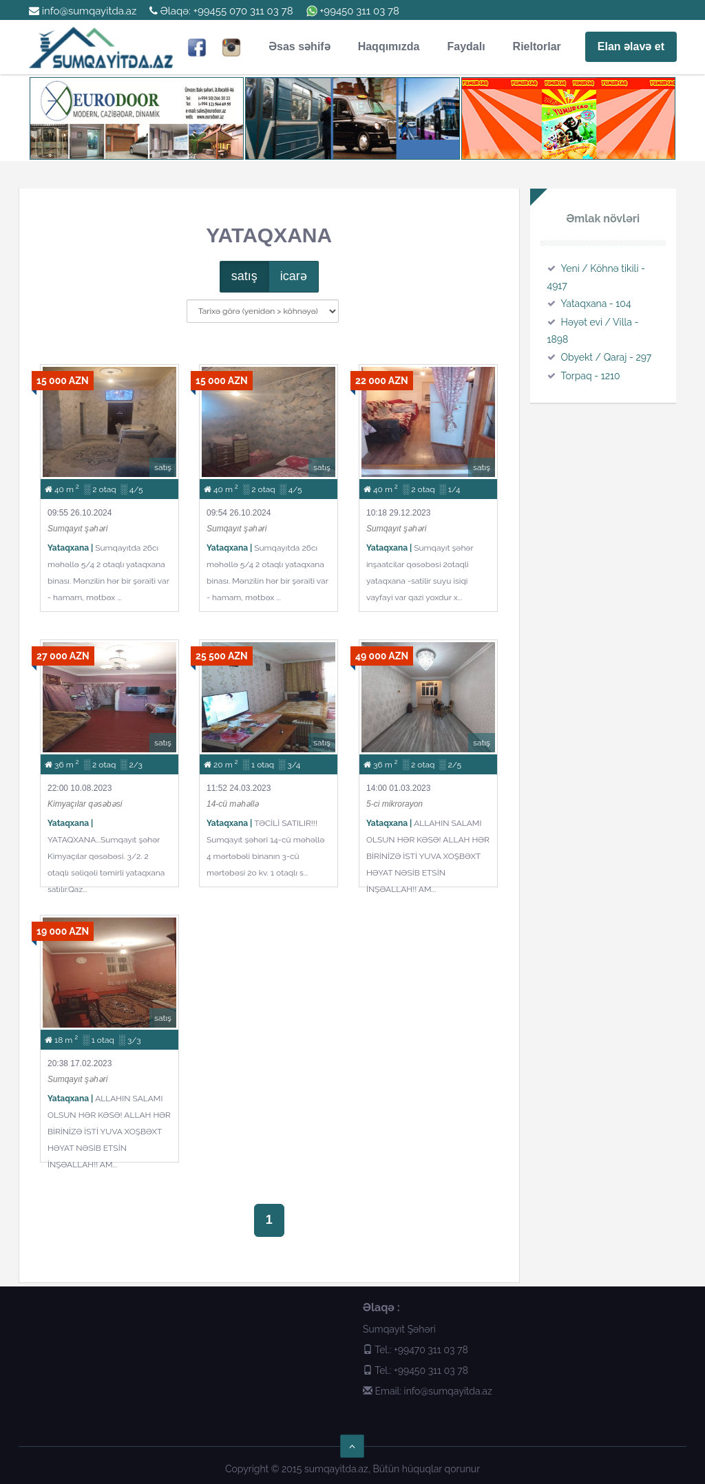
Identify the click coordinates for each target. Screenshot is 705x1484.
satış (244, 276)
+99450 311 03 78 (359, 11)
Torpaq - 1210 (590, 375)
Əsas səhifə (299, 46)
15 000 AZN (62, 380)
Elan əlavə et (631, 46)
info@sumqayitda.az (82, 11)
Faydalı (466, 46)
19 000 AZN (62, 931)
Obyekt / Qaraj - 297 (606, 357)
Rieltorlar (537, 46)
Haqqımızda (389, 46)
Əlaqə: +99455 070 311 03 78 (221, 11)
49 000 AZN (381, 655)
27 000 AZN (63, 655)
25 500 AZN (222, 655)
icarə (293, 276)
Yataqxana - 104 (596, 303)
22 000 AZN (381, 380)
